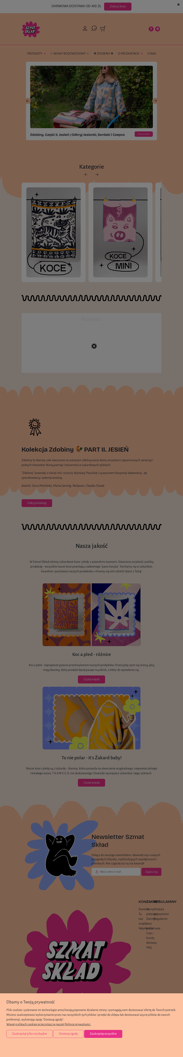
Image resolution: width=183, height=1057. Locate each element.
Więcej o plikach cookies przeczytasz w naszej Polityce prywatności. (48, 1024)
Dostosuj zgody (68, 1033)
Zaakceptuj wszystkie (103, 1033)
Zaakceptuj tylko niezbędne (29, 1033)
